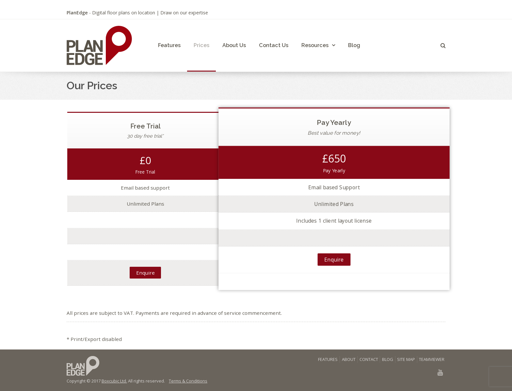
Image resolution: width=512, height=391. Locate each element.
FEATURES (328, 359)
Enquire (145, 272)
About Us (234, 45)
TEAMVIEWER (431, 359)
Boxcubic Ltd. (114, 381)
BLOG (387, 359)
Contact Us (273, 45)
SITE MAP (406, 359)
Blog (354, 45)
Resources (314, 45)
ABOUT (349, 359)
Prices (201, 45)
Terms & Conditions (188, 381)
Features (169, 45)
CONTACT (369, 359)
